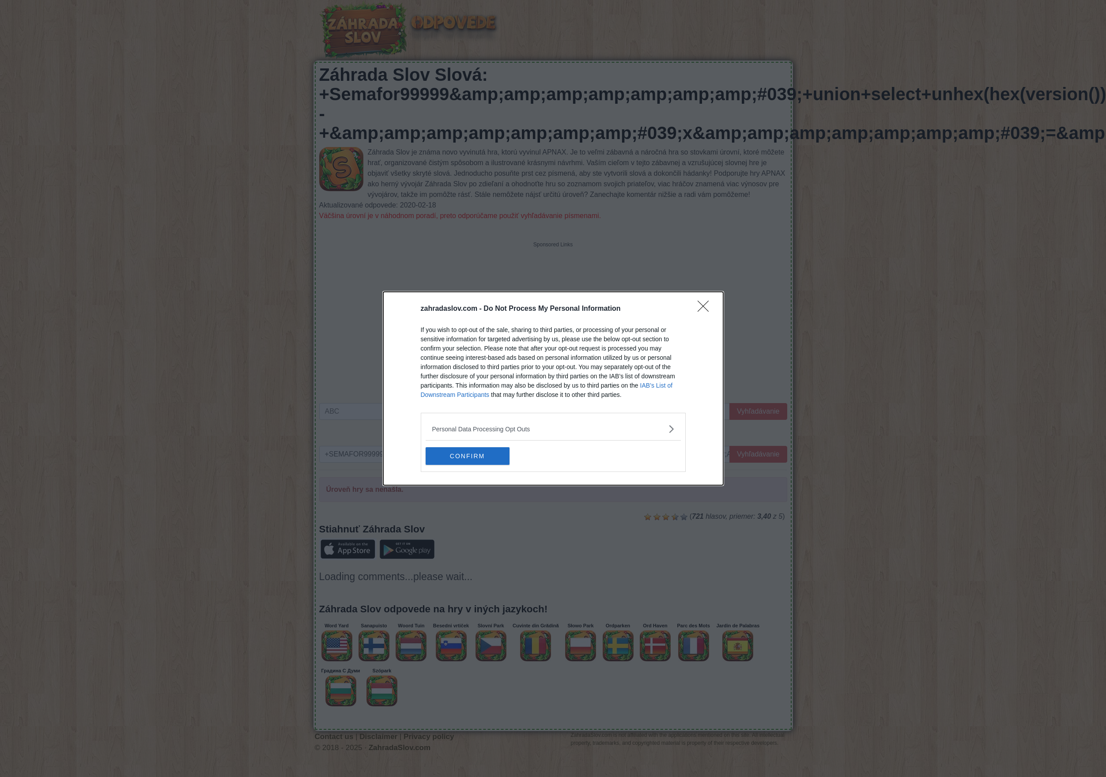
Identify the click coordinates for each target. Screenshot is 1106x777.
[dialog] (553, 388)
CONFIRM (467, 455)
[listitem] (553, 429)
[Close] (706, 309)
